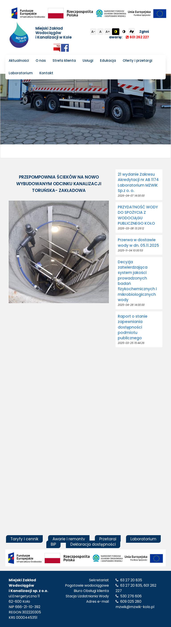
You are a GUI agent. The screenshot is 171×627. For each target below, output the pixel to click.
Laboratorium (21, 73)
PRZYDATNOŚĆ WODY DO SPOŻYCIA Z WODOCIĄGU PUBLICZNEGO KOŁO (138, 215)
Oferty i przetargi (137, 60)
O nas (41, 60)
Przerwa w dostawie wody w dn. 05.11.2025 (138, 242)
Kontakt (46, 73)
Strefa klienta (64, 60)
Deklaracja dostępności (93, 544)
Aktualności (19, 60)
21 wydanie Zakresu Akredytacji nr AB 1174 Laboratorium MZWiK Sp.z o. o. (138, 182)
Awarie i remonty (69, 539)
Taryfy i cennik (24, 539)
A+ (108, 31)
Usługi (88, 60)
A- (93, 31)
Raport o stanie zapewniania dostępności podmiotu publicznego (132, 327)
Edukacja (108, 60)
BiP (53, 544)
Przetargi (107, 539)
